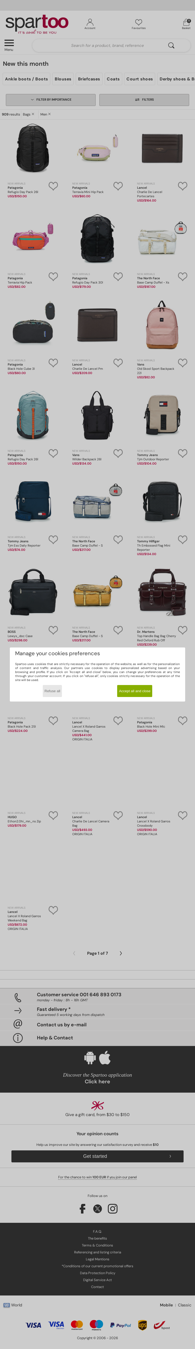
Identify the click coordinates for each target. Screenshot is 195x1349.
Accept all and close (135, 691)
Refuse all (52, 691)
